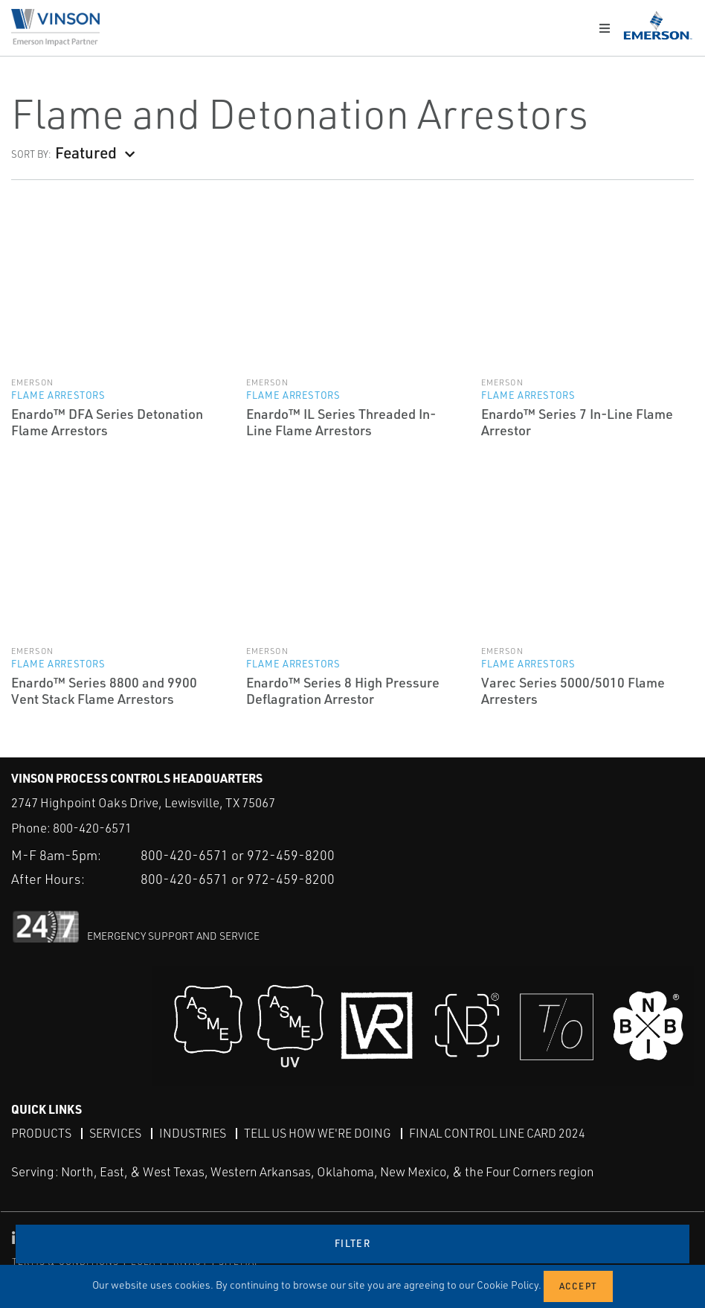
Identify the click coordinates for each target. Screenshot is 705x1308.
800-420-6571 (92, 828)
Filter (352, 1243)
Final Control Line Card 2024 (497, 1133)
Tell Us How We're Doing (317, 1133)
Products (41, 1133)
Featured (86, 152)
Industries (192, 1133)
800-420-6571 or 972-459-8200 (238, 855)
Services (115, 1133)
